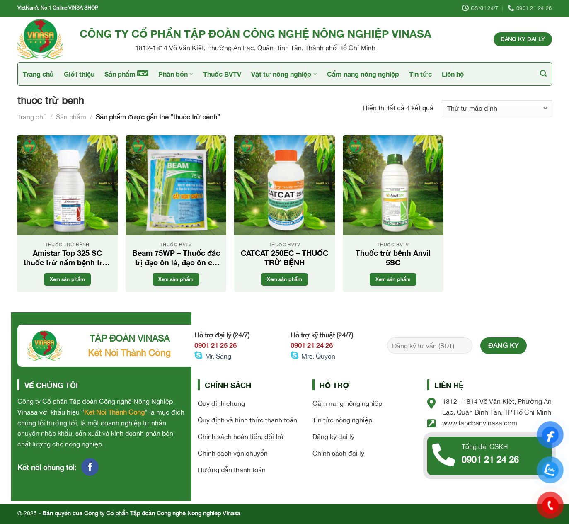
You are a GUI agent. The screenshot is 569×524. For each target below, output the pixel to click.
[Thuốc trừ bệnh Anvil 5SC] (393, 185)
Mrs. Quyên (318, 356)
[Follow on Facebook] (90, 467)
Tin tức (420, 74)
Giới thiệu (79, 74)
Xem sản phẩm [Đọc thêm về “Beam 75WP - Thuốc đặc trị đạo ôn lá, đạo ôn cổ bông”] (175, 279)
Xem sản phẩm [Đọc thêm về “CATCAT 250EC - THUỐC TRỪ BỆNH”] (284, 279)
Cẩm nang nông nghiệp (363, 74)
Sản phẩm (120, 74)
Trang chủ (38, 74)
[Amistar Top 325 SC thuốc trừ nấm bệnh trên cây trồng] (67, 185)
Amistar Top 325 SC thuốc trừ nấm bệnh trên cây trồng (67, 258)
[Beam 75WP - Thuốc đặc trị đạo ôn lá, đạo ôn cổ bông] (176, 185)
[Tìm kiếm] (543, 74)
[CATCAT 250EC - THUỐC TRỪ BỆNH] (284, 185)
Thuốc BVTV (222, 74)
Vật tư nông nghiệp (284, 74)
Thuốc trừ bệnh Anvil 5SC (393, 257)
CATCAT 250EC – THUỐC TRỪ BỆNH (284, 257)
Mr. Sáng (218, 356)
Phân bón (175, 74)
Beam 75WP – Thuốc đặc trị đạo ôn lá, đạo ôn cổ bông (176, 258)
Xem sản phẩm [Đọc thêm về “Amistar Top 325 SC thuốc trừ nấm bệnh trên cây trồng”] (67, 279)
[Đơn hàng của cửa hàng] (497, 108)
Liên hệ (453, 74)
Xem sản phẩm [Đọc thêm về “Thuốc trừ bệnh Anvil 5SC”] (392, 279)
